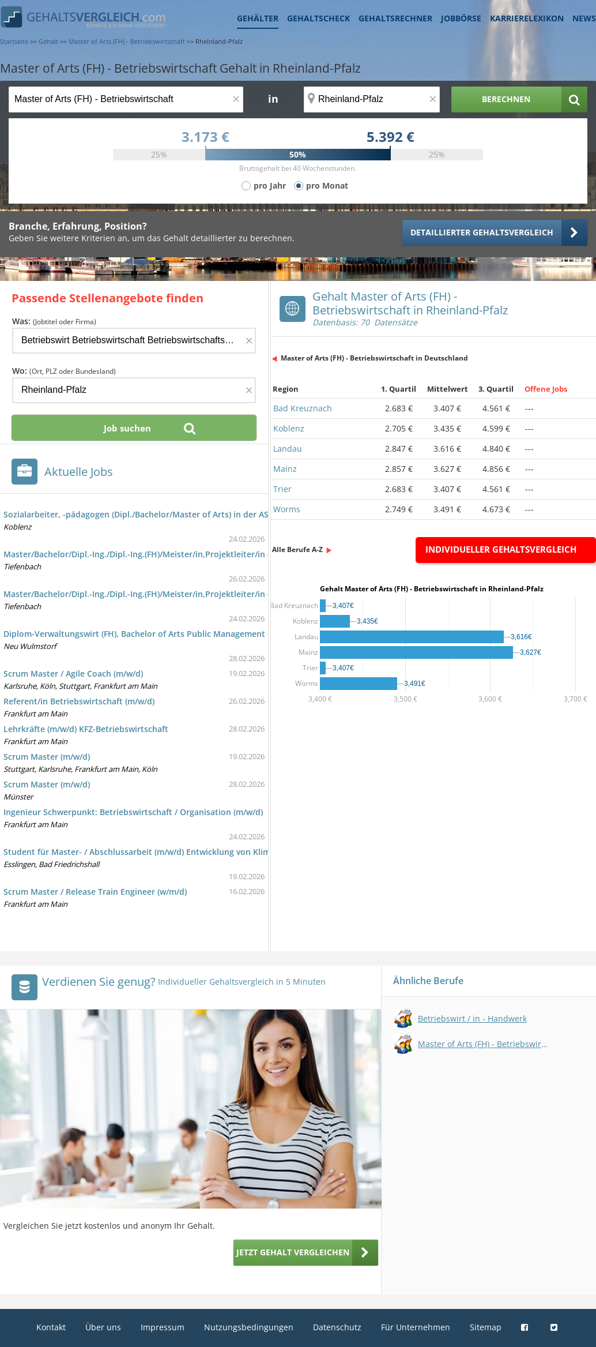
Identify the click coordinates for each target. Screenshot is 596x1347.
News (584, 18)
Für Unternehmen (415, 1327)
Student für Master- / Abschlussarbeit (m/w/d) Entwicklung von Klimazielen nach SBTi (170, 851)
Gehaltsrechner (395, 18)
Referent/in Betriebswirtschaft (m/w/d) (78, 701)
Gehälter (257, 18)
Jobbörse (461, 18)
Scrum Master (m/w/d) (46, 756)
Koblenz (288, 428)
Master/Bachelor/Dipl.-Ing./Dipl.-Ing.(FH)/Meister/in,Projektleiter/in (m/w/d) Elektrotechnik (180, 554)
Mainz (285, 468)
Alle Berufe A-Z (297, 549)
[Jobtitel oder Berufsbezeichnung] (126, 99)
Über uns (103, 1327)
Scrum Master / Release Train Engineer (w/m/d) (95, 891)
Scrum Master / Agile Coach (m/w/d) (73, 673)
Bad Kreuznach (302, 408)
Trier (282, 488)
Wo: (64, 370)
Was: (54, 321)
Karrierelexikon (527, 18)
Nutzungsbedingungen (248, 1327)
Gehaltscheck (318, 18)
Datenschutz (337, 1327)
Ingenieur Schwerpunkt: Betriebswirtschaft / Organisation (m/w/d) (133, 811)
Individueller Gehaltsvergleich (500, 549)
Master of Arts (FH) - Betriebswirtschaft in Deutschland (374, 358)
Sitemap (485, 1327)
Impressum (162, 1327)
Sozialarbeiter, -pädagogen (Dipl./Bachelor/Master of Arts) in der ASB (138, 514)
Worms (286, 509)
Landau (287, 448)
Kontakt (51, 1327)
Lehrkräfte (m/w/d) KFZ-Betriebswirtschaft (85, 728)
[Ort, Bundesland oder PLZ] (372, 99)
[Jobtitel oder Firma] (134, 341)
